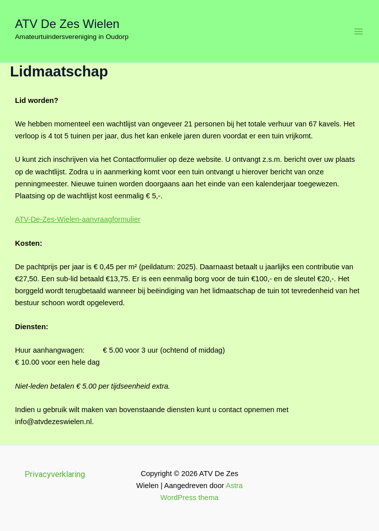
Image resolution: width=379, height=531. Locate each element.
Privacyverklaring (54, 474)
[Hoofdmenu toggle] (358, 31)
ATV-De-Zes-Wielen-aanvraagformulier (77, 219)
